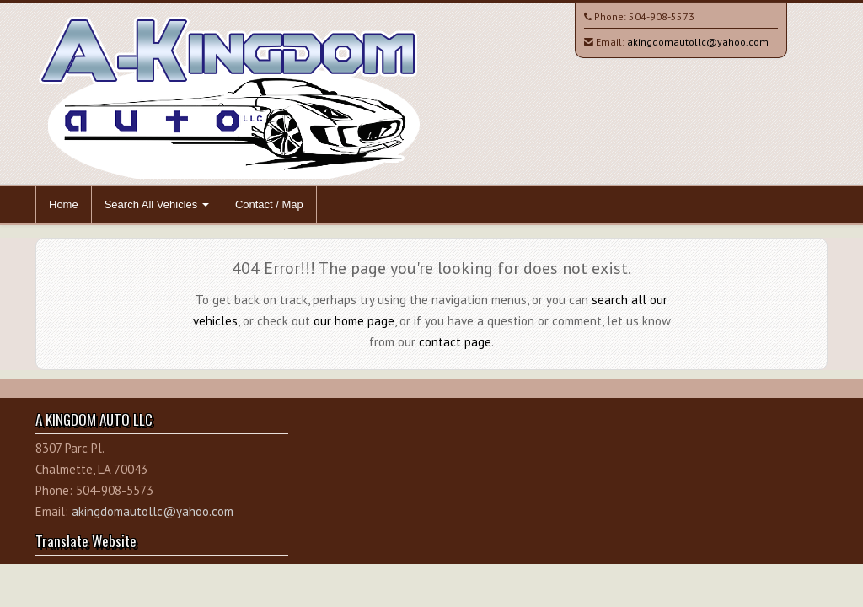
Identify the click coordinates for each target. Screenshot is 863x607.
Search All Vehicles (157, 204)
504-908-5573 (661, 16)
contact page (455, 342)
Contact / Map (269, 204)
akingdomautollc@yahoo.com (698, 41)
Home (63, 204)
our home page (354, 321)
